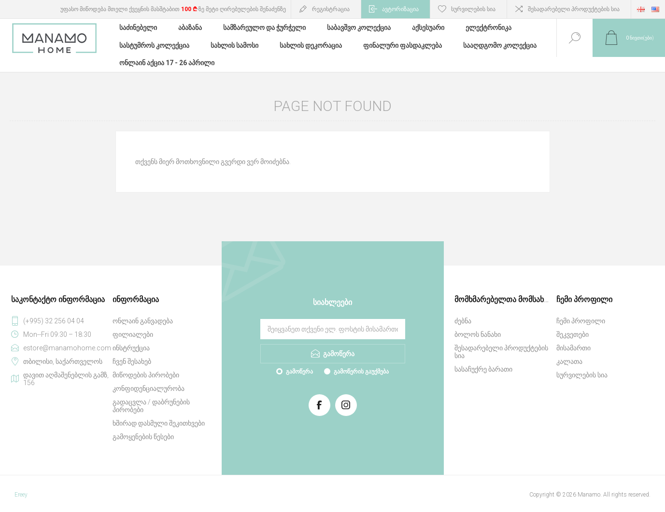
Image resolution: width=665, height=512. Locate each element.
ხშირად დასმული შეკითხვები (159, 413)
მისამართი (573, 338)
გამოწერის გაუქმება (361, 362)
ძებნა (462, 311)
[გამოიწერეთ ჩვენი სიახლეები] (332, 319)
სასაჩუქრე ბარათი (483, 359)
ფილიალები (133, 325)
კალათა (569, 352)
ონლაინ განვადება (143, 311)
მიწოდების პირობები (146, 365)
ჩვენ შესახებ (132, 352)
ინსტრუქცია (131, 338)
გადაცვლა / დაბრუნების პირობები (151, 396)
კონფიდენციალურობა (148, 379)
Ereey (21, 485)
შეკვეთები (572, 325)
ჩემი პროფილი (580, 311)
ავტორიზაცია (400, 9)
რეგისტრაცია (331, 9)
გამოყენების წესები (143, 427)
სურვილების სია (582, 365)
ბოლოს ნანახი (477, 325)
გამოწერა (299, 362)
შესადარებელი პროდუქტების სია (574, 9)
